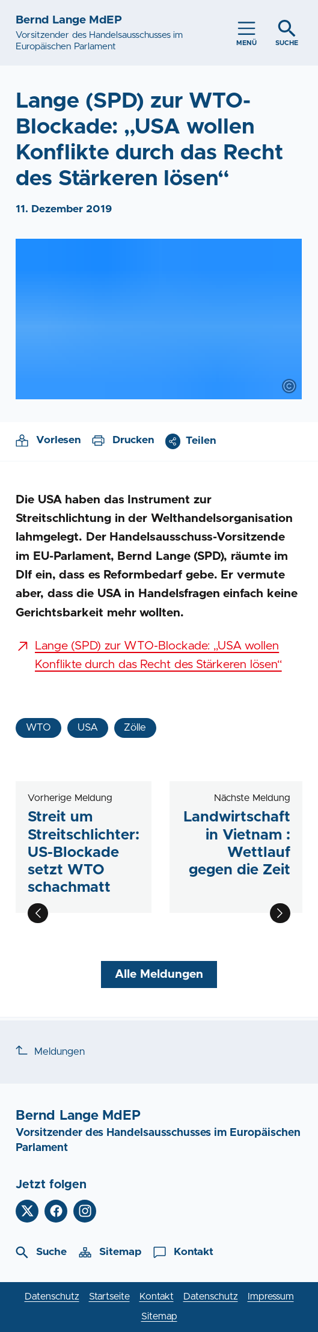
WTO (38, 727)
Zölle (135, 727)
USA (88, 727)
